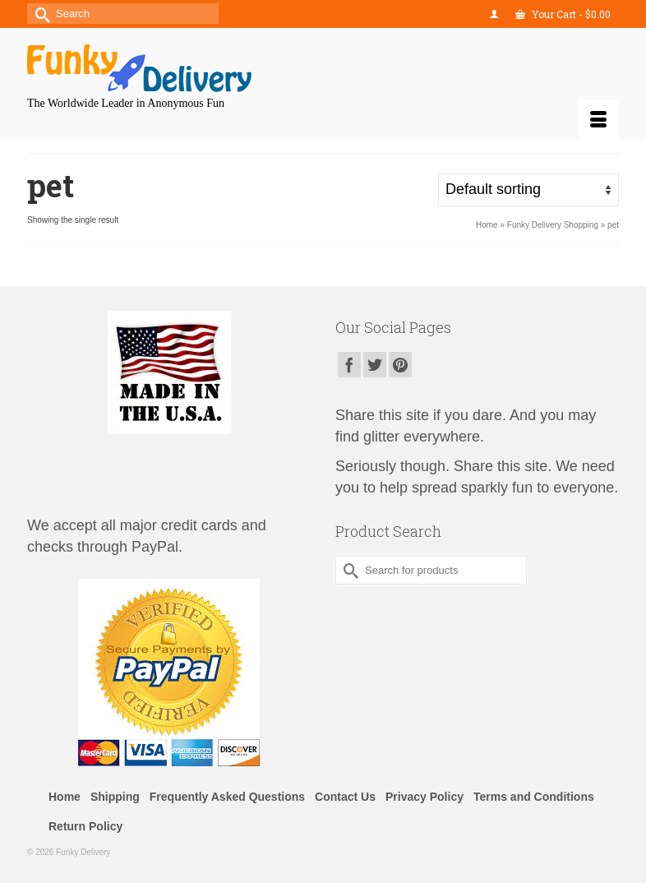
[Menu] (598, 120)
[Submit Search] (39, 13)
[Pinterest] (400, 364)
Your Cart (563, 14)
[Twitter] (374, 364)
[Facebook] (349, 364)
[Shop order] (528, 189)
